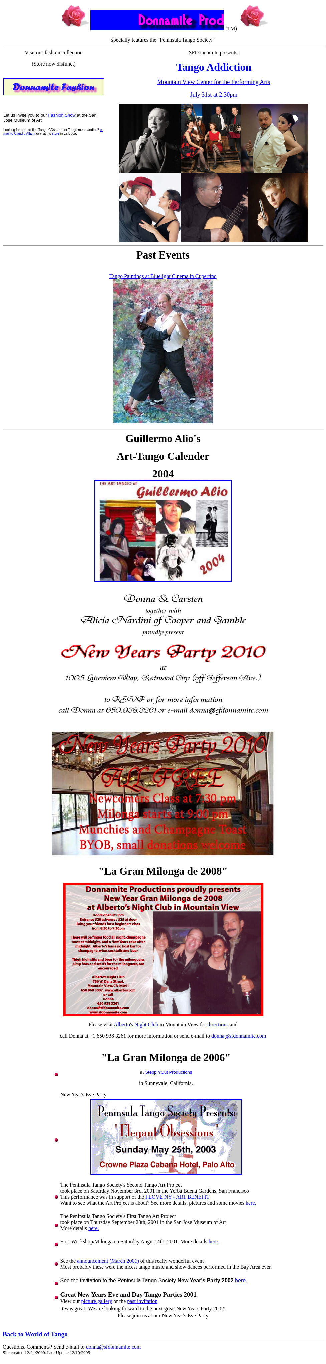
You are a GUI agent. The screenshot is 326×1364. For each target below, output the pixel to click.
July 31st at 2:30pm (214, 94)
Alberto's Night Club (136, 1024)
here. (251, 1203)
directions (217, 1024)
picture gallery (96, 1301)
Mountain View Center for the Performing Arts (213, 82)
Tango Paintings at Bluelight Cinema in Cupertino (163, 276)
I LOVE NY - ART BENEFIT (177, 1197)
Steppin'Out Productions (168, 1072)
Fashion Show (61, 115)
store (56, 133)
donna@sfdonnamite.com (238, 1036)
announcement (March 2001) (108, 1261)
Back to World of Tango (35, 1334)
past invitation (142, 1301)
